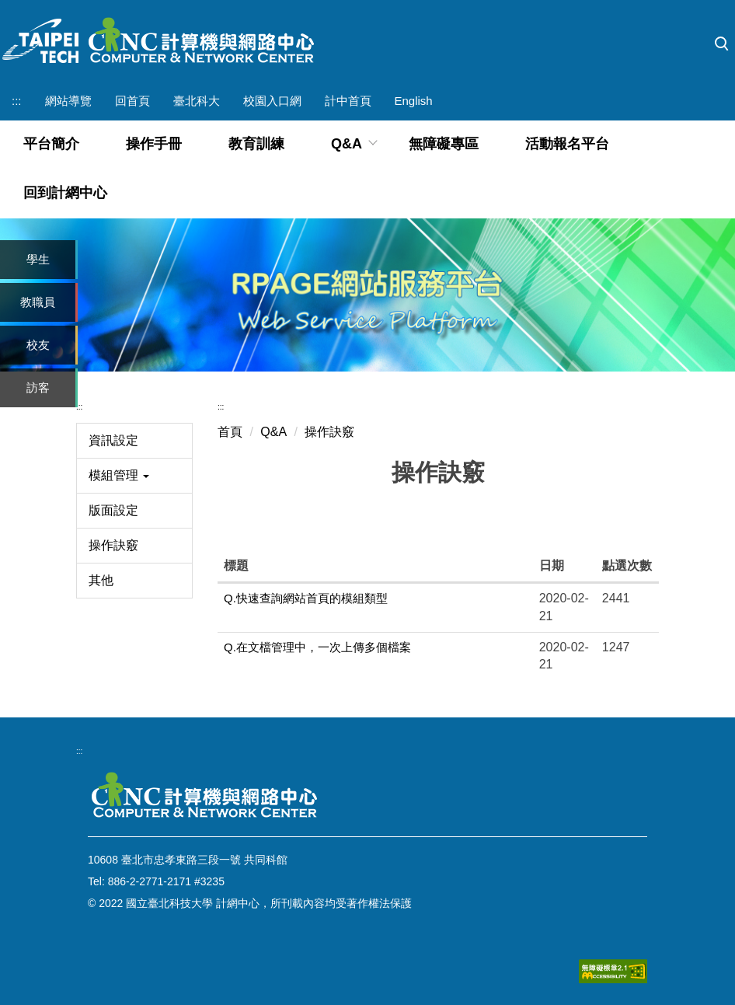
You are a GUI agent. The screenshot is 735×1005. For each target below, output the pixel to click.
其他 (101, 580)
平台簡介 (51, 144)
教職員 (37, 302)
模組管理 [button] (119, 475)
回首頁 (132, 100)
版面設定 (113, 510)
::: (17, 100)
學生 (38, 259)
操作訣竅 (113, 545)
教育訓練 (256, 144)
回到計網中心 (65, 193)
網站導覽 (68, 100)
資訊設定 (113, 440)
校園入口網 (272, 100)
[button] (722, 44)
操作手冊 (154, 144)
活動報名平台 (567, 144)
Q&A (273, 431)
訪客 (38, 387)
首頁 (230, 431)
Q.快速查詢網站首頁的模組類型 (306, 598)
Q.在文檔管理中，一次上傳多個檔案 (317, 647)
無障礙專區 (444, 144)
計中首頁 (348, 100)
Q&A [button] (346, 144)
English (414, 100)
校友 (38, 344)
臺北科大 (196, 100)
